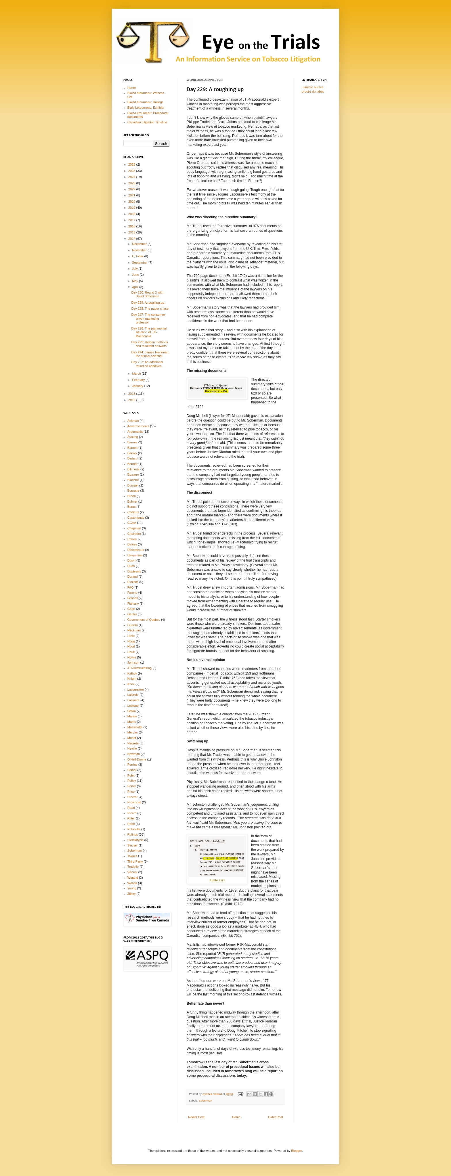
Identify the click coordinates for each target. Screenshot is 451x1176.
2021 (132, 195)
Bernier (132, 464)
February (139, 380)
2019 (132, 207)
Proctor (132, 797)
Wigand (132, 877)
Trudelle (133, 866)
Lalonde (133, 694)
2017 (132, 220)
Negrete (133, 743)
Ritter (131, 818)
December (140, 244)
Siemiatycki (135, 840)
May (135, 281)
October (138, 256)
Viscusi (132, 872)
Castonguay (135, 517)
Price (131, 791)
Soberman (205, 1100)
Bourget (133, 485)
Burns (131, 506)
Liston (131, 711)
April (135, 287)
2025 (132, 171)
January (138, 386)
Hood (131, 646)
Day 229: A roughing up (147, 302)
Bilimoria (133, 469)
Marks (131, 721)
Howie (131, 657)
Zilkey (131, 893)
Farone (132, 592)
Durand (132, 576)
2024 (132, 177)
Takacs (132, 856)
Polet (131, 775)
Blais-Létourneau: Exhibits (145, 107)
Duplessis (134, 571)
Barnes (132, 442)
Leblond (133, 705)
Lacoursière (135, 689)
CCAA (131, 522)
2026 (132, 164)
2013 (132, 393)
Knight (131, 678)
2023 (132, 183)
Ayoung (132, 436)
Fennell (132, 598)
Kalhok (132, 673)
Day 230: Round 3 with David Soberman (147, 294)
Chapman (134, 528)
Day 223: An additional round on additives (147, 363)
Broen (131, 496)
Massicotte (135, 727)
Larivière (133, 700)
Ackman (133, 420)
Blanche (133, 480)
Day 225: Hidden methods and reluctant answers (149, 344)
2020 (132, 201)
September (140, 262)
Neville (132, 748)
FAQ (130, 587)
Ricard (132, 813)
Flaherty (133, 603)
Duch (131, 566)
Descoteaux (135, 549)
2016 (132, 226)
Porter (131, 786)
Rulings (132, 834)
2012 (132, 400)
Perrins (132, 764)
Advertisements (138, 426)
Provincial (134, 802)
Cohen (132, 539)
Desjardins (134, 555)
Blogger (296, 1150)
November (140, 250)
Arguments (135, 431)
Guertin (132, 625)
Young (131, 888)
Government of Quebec (143, 619)
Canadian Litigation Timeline (147, 122)
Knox (131, 684)
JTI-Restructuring (139, 668)
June (136, 274)
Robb (131, 824)
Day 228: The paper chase (149, 308)
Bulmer (132, 501)
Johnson (133, 662)
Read (131, 807)
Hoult (131, 652)
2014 (132, 238)
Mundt (131, 738)
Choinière (134, 533)
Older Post (275, 1117)
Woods (132, 883)
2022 (132, 189)
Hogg (131, 641)
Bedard (132, 458)
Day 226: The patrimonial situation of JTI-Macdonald (149, 332)
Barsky (132, 453)
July (135, 268)
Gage (131, 608)
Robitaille (133, 829)
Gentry (132, 614)
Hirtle (131, 635)
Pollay (131, 780)
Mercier (132, 732)
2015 (132, 232)
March (137, 373)
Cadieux (133, 512)
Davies (132, 544)
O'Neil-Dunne (136, 759)
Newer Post (196, 1117)
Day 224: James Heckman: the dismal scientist (150, 354)
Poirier (132, 770)
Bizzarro (133, 474)
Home (236, 1117)
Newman (133, 754)
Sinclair (132, 845)
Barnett (132, 447)
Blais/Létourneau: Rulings (145, 102)
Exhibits (133, 582)
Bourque (133, 490)
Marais (132, 716)
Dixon (131, 560)
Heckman (134, 630)
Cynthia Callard (212, 1093)
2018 (132, 214)
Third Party (135, 861)
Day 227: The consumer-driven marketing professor (148, 318)
